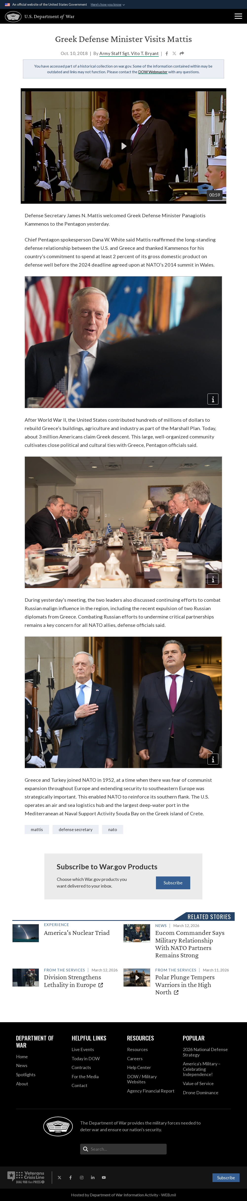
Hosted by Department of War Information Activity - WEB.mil (123, 1194)
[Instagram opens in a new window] (81, 1177)
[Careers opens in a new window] (151, 1059)
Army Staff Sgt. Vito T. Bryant (129, 53)
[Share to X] (174, 54)
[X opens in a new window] (59, 1177)
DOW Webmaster (153, 72)
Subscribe (173, 882)
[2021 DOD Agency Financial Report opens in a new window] (151, 1091)
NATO (112, 829)
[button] (238, 16)
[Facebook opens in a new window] (70, 1177)
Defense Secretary (76, 829)
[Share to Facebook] (167, 54)
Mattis (37, 829)
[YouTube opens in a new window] (104, 1177)
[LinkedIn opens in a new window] (92, 1177)
